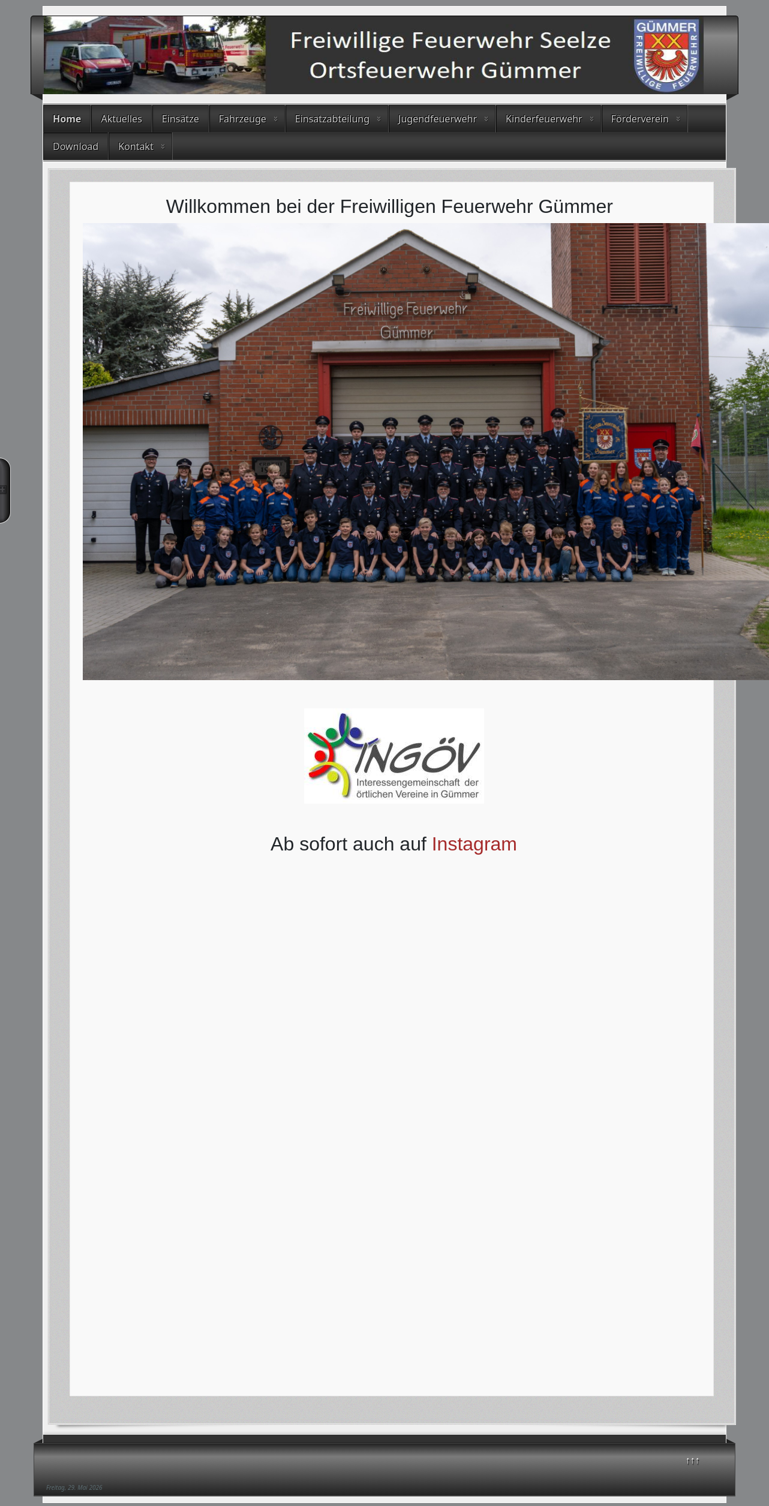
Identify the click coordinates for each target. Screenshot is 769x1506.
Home (67, 118)
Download (75, 146)
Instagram (474, 844)
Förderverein (640, 118)
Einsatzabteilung (332, 118)
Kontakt (136, 146)
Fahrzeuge (242, 118)
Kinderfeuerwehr (544, 118)
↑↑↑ (693, 1459)
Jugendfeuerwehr (437, 118)
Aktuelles (121, 118)
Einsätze (180, 118)
